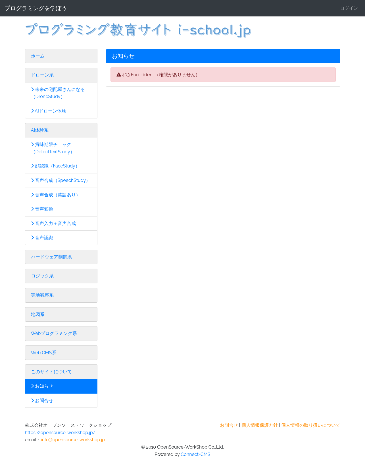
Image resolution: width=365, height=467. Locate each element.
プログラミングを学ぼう (36, 8)
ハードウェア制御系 (51, 257)
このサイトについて (51, 371)
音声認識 (42, 237)
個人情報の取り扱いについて (310, 425)
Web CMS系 (44, 352)
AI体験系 (40, 130)
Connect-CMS (195, 454)
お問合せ (42, 400)
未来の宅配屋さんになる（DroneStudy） (58, 93)
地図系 (38, 314)
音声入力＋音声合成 (53, 223)
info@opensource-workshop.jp (73, 439)
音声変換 (42, 209)
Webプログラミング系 (54, 333)
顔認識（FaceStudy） (55, 166)
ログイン (349, 8)
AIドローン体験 (48, 111)
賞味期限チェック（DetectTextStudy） (53, 148)
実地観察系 (42, 295)
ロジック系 (42, 276)
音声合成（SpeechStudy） (61, 180)
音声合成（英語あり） (55, 195)
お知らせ (42, 386)
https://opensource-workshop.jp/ (60, 432)
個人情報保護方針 (259, 425)
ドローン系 (42, 75)
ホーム (38, 56)
